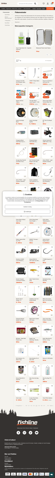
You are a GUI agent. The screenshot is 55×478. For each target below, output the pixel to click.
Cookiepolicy (27, 202)
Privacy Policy (39, 201)
